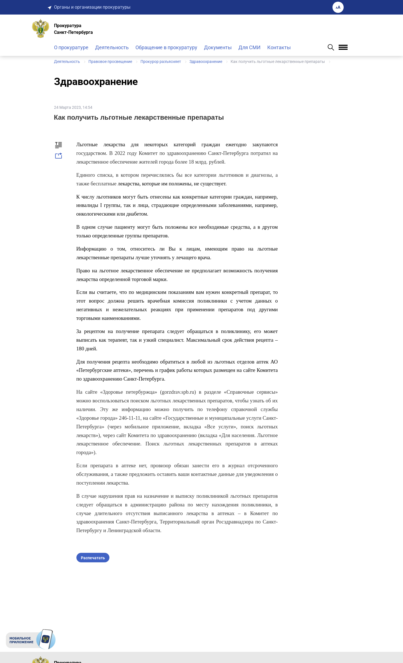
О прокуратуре (71, 47)
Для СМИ (249, 47)
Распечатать (93, 558)
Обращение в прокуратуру (166, 47)
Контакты (279, 47)
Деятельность (112, 47)
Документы (218, 47)
